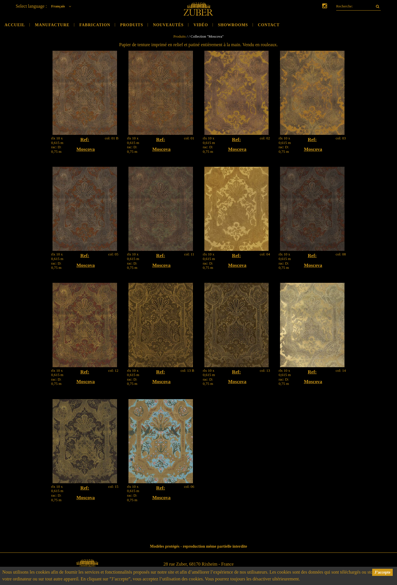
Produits (131, 25)
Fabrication (94, 25)
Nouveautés (168, 25)
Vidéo (201, 25)
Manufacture (52, 25)
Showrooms (233, 25)
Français (62, 6)
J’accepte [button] (382, 572)
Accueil (15, 25)
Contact (269, 25)
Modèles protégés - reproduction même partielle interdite (198, 546)
